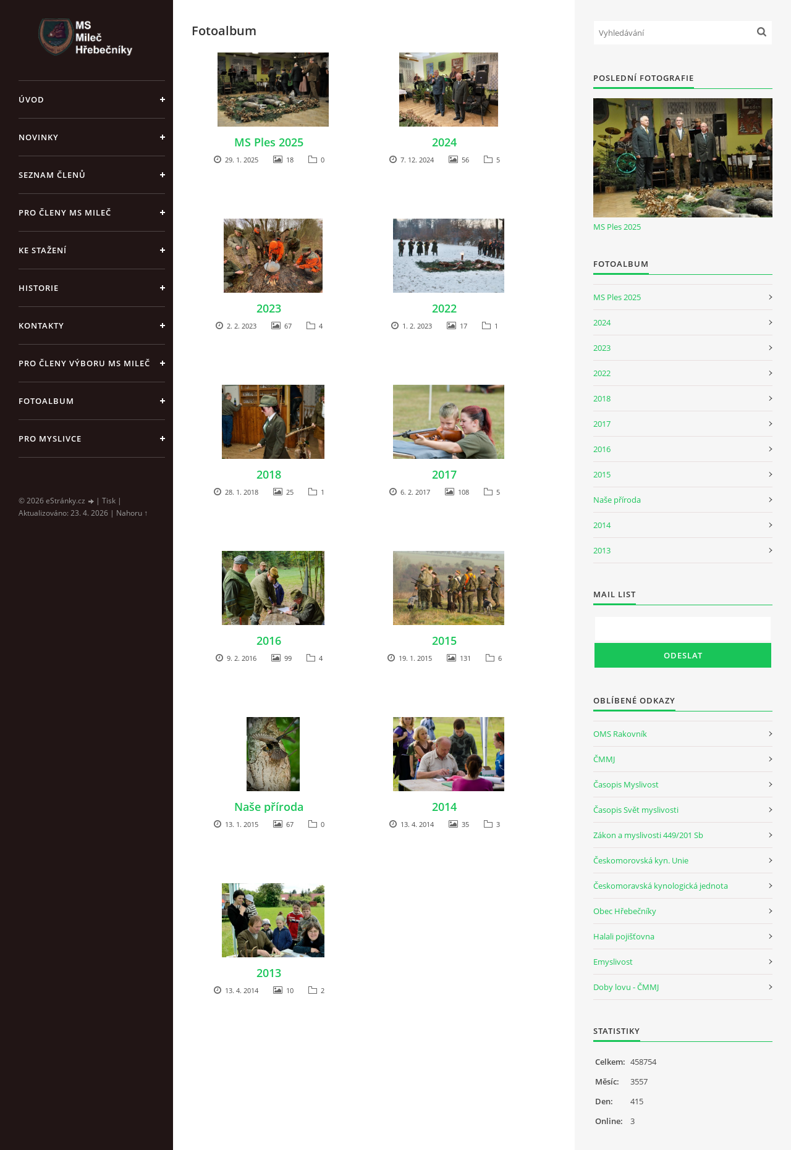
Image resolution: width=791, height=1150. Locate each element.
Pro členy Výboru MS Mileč (84, 363)
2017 (444, 474)
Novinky (39, 137)
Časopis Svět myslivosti (636, 809)
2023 (268, 308)
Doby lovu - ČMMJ (626, 987)
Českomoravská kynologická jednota (660, 885)
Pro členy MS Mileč (65, 212)
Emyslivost (613, 961)
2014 (444, 806)
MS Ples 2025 (268, 142)
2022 (444, 308)
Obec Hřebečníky (624, 911)
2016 (268, 640)
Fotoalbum (46, 400)
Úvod (31, 99)
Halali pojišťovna (623, 936)
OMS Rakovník (620, 733)
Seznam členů (52, 174)
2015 (444, 640)
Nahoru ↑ (132, 513)
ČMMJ (604, 759)
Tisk (109, 500)
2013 (268, 973)
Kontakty (41, 325)
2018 (268, 474)
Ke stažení (43, 250)
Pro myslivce (50, 438)
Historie (39, 287)
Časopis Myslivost (626, 784)
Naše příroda (268, 806)
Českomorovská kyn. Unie (640, 860)
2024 (444, 142)
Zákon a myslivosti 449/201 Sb (648, 835)
